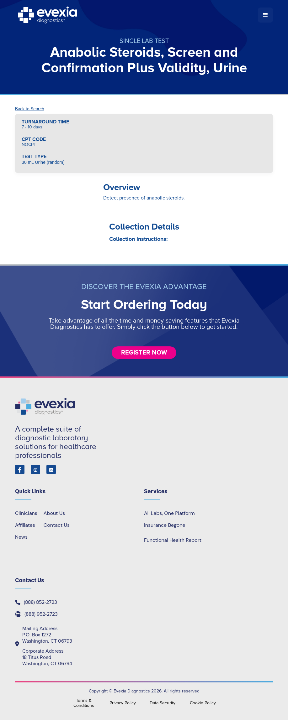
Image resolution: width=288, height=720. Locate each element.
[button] (265, 15)
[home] (136, 15)
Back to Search (29, 108)
